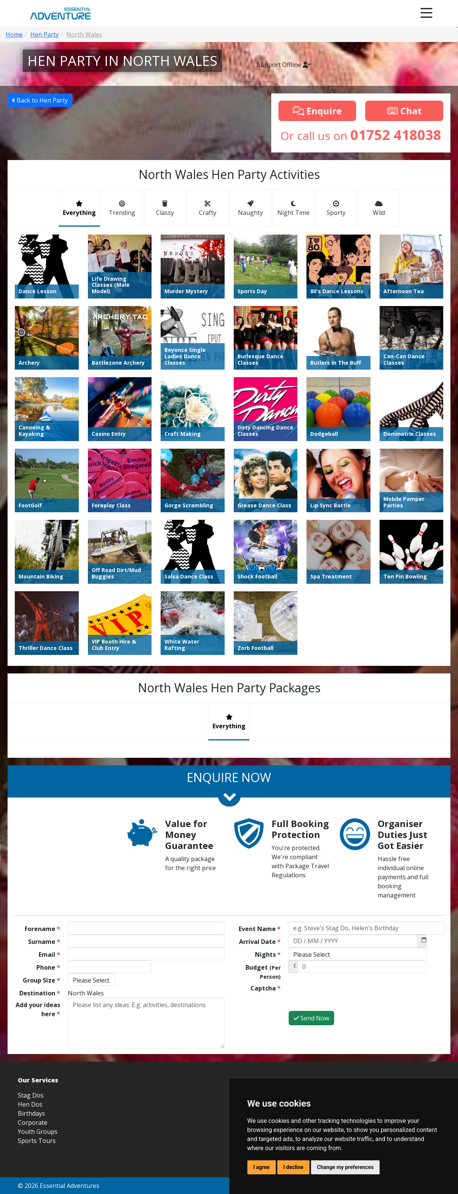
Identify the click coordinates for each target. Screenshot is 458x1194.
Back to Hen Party (40, 100)
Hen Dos (30, 1104)
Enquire (317, 110)
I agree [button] (261, 1167)
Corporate (32, 1122)
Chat (404, 110)
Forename (42, 929)
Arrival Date (260, 941)
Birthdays (31, 1113)
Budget (263, 971)
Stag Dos (31, 1095)
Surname (44, 941)
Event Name (260, 929)
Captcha (265, 988)
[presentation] (345, 996)
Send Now (311, 1018)
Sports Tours (37, 1140)
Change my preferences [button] (345, 1167)
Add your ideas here (38, 1009)
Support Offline (283, 65)
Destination (39, 993)
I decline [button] (293, 1167)
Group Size (41, 980)
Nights (268, 954)
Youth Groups (38, 1131)
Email (49, 954)
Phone (48, 967)
